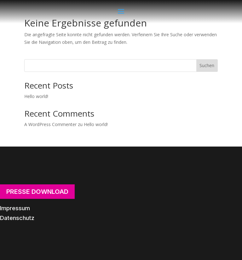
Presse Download (37, 191)
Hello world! (36, 96)
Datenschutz (17, 218)
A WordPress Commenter (50, 124)
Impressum (15, 208)
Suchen (206, 65)
